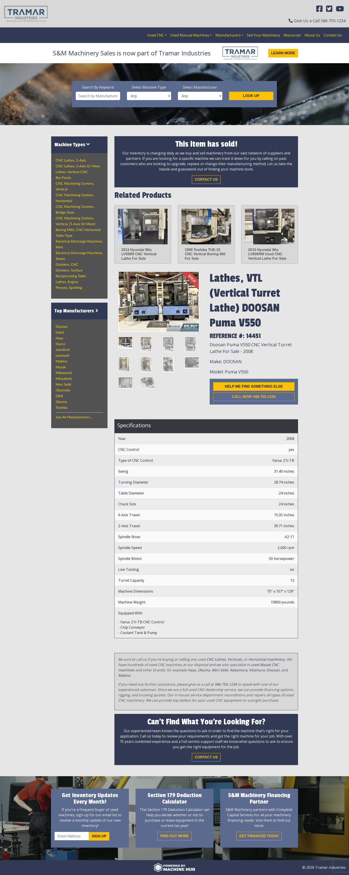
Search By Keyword (98, 87)
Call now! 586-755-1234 (254, 397)
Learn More (283, 53)
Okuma (61, 401)
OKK (59, 396)
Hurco (60, 344)
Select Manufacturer (200, 87)
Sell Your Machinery (263, 35)
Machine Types (72, 145)
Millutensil (64, 373)
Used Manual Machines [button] (189, 35)
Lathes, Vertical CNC (72, 172)
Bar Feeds (63, 177)
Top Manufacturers (77, 311)
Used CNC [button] (155, 35)
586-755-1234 (333, 20)
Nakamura (238, 670)
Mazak (61, 367)
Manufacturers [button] (228, 35)
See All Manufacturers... (74, 417)
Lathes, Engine (67, 282)
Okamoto (63, 390)
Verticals (234, 659)
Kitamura (257, 670)
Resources (292, 35)
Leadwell (62, 355)
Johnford (62, 349)
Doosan (62, 326)
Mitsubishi (64, 378)
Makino (61, 361)
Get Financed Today (259, 836)
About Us (312, 35)
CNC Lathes (216, 659)
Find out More (174, 836)
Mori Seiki (63, 384)
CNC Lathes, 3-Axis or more (78, 166)
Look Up (251, 96)
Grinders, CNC (67, 264)
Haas (59, 338)
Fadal (60, 332)
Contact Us (333, 35)
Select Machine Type (149, 87)
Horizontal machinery (266, 659)
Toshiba (61, 407)
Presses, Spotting (69, 287)
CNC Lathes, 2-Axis (71, 160)
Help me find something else (254, 386)
